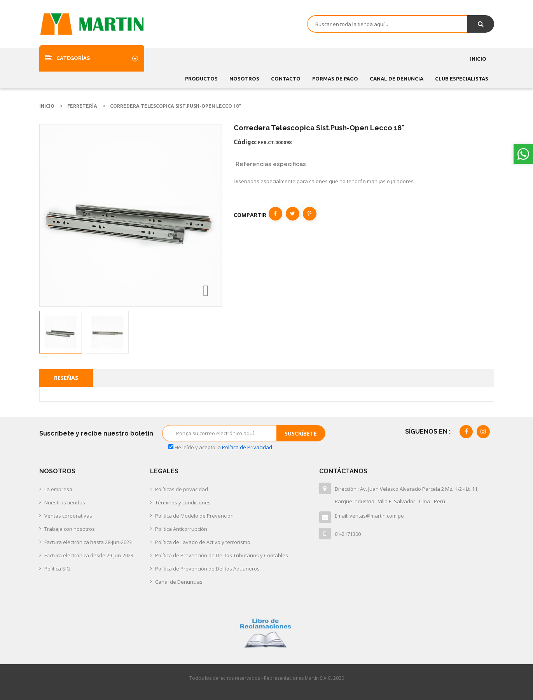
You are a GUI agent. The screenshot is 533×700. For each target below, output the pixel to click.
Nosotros (244, 78)
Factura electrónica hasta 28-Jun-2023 (88, 542)
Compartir (275, 213)
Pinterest (309, 213)
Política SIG (57, 568)
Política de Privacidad (247, 447)
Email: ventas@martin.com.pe (369, 515)
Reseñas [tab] (66, 378)
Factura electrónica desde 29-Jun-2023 (88, 555)
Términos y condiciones (183, 502)
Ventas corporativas (68, 515)
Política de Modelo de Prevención (194, 515)
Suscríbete (301, 433)
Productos (201, 78)
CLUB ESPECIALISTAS (461, 78)
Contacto (286, 78)
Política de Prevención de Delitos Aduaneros (207, 568)
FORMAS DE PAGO (335, 78)
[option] (60, 332)
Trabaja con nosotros (69, 528)
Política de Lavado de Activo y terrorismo (202, 542)
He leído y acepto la (220, 447)
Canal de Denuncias (179, 581)
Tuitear (292, 213)
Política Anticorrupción (181, 528)
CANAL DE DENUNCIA (396, 78)
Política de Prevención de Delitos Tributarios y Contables (221, 555)
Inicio (478, 58)
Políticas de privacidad (181, 489)
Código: (245, 141)
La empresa (58, 489)
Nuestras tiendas (64, 502)
